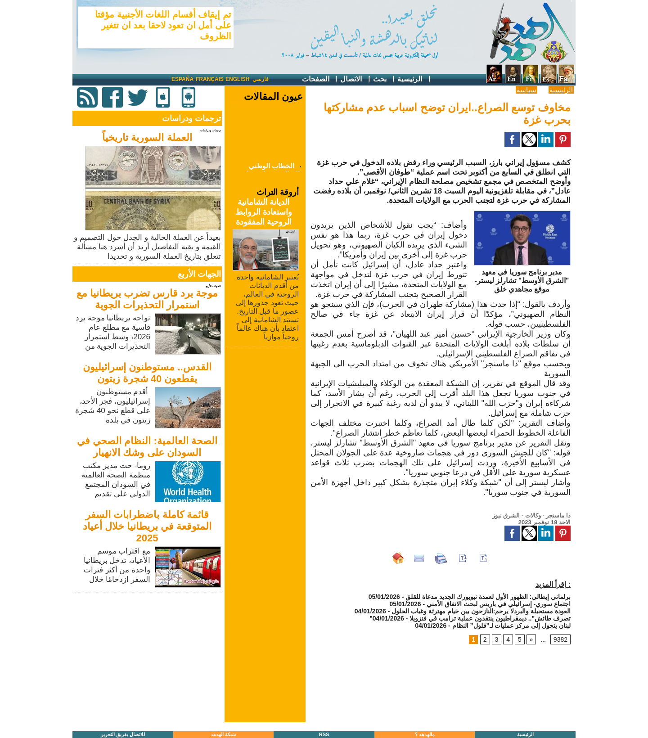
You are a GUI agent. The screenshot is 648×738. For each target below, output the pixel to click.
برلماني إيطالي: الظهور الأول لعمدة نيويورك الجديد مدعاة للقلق (488, 596)
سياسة (526, 90)
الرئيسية (414, 79)
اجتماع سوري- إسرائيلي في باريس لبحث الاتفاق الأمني (499, 604)
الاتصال (355, 79)
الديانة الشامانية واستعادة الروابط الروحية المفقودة (263, 212)
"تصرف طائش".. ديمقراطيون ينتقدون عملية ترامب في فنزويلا (470, 618)
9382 (560, 639)
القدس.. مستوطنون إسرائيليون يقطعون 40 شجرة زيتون (147, 372)
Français (210, 79)
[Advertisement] (148, 658)
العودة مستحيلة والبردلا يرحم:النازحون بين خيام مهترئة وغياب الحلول (480, 611)
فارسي (260, 79)
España (182, 79)
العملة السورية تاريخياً (147, 137)
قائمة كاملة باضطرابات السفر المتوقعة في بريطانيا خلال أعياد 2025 (147, 526)
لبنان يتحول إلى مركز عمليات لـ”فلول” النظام (511, 625)
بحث (384, 79)
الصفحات (320, 79)
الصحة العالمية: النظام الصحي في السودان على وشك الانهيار (147, 446)
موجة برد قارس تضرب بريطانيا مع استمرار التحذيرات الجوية (147, 299)
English (237, 79)
